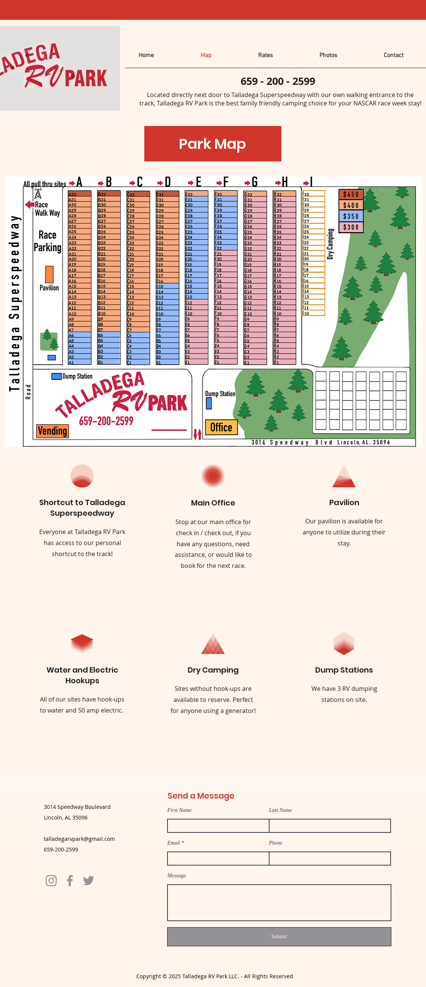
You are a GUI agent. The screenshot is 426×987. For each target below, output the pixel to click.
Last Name (280, 810)
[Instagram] (51, 880)
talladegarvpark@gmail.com (79, 838)
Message (177, 876)
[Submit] (279, 936)
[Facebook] (69, 880)
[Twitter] (88, 880)
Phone (276, 843)
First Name (179, 810)
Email (174, 843)
